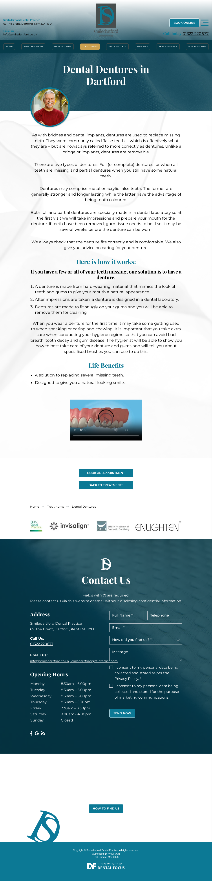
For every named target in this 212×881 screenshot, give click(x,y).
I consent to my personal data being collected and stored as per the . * (146, 673)
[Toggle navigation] (205, 22)
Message (145, 654)
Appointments (197, 46)
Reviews (142, 46)
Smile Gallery (117, 46)
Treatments (90, 46)
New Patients (62, 46)
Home (9, 46)
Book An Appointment (106, 473)
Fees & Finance (168, 46)
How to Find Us (106, 808)
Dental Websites (108, 864)
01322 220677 (196, 33)
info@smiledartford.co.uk (20, 34)
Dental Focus (111, 867)
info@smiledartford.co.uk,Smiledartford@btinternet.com (74, 661)
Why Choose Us (33, 46)
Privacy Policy (126, 679)
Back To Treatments (106, 485)
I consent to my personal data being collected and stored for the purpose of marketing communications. (147, 691)
